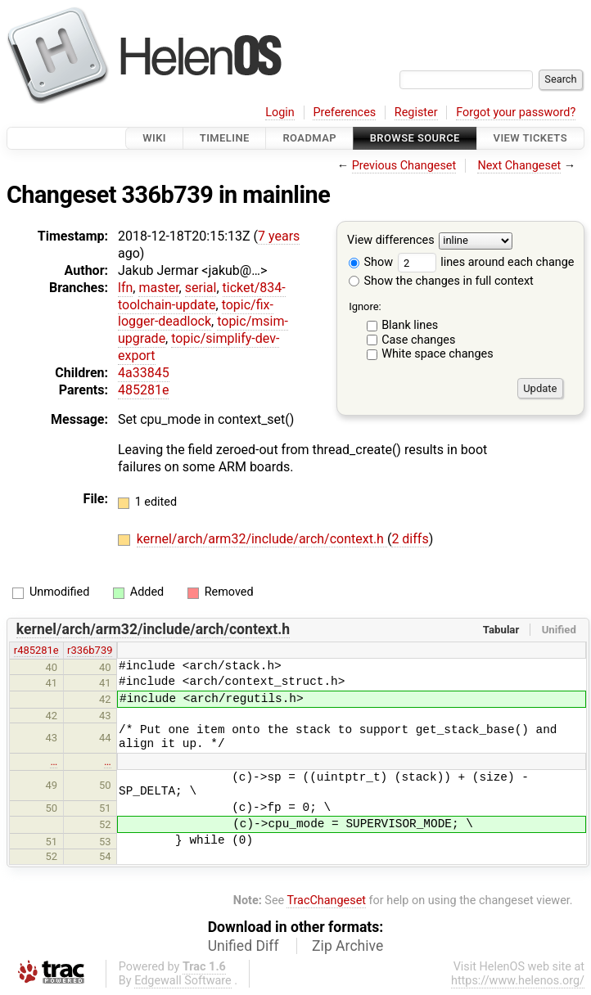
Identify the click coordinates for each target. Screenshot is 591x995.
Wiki (154, 138)
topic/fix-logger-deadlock (195, 313)
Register (416, 112)
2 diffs (409, 539)
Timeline (225, 138)
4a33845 (143, 372)
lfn (125, 287)
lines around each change (486, 262)
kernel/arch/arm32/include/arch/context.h (262, 539)
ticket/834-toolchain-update (202, 296)
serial (201, 287)
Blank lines (409, 325)
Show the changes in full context (441, 281)
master (158, 287)
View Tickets (530, 138)
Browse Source (415, 138)
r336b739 (89, 650)
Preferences (344, 112)
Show (371, 262)
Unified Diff (243, 946)
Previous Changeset (404, 166)
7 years (279, 236)
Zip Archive (347, 946)
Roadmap (309, 138)
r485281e (36, 650)
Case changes (418, 340)
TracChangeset (326, 900)
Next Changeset (519, 166)
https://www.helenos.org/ (517, 981)
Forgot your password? (515, 112)
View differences (391, 241)
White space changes (437, 354)
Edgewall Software (183, 981)
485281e (143, 390)
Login (280, 112)
